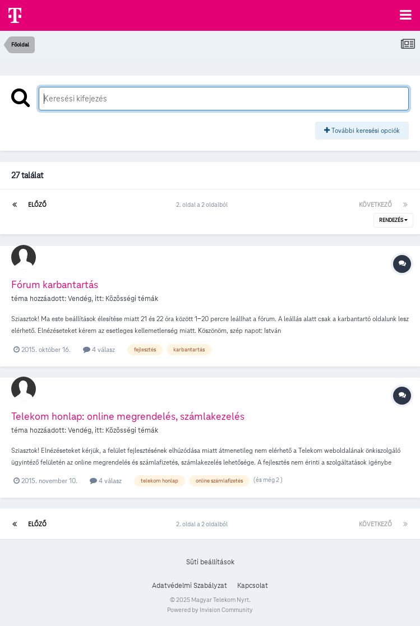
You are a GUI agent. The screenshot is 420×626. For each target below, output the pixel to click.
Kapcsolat (252, 585)
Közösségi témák (131, 298)
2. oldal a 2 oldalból (203, 204)
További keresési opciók (362, 130)
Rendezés (393, 220)
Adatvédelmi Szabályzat (189, 585)
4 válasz (99, 349)
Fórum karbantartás (54, 284)
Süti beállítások (210, 562)
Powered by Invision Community (210, 610)
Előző (37, 204)
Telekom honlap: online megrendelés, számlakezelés (127, 416)
